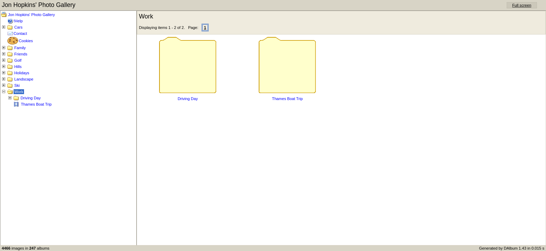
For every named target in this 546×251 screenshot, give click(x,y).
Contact (20, 33)
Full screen (521, 5)
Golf (18, 60)
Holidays (21, 73)
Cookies (26, 41)
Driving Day (31, 98)
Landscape (23, 79)
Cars (18, 27)
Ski (17, 85)
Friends (20, 54)
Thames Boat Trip (36, 104)
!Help (18, 21)
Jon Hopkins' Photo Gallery (31, 15)
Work (18, 92)
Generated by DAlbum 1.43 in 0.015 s (511, 248)
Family (20, 48)
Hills (18, 66)
